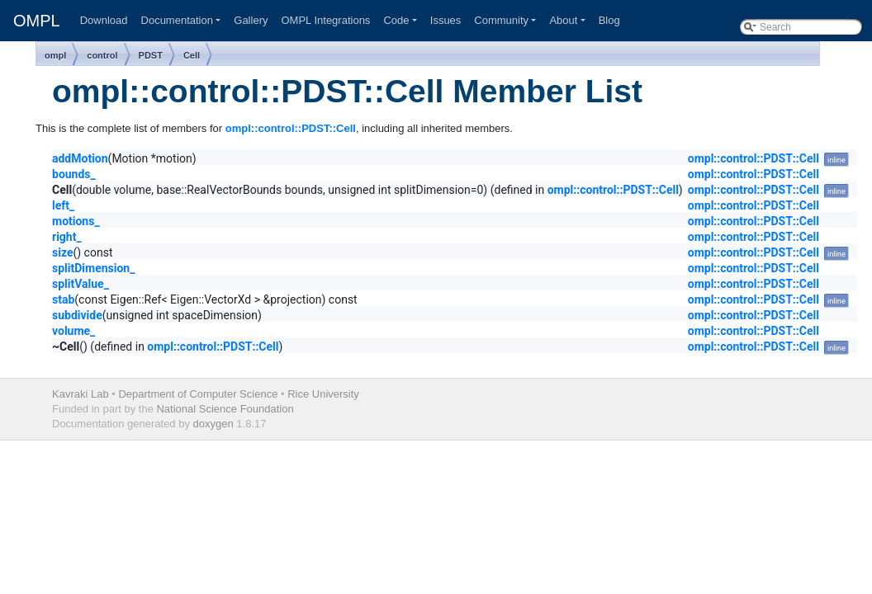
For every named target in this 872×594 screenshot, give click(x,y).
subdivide (77, 315)
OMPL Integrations (325, 20)
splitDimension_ (93, 268)
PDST (151, 55)
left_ (63, 205)
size (62, 252)
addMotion (80, 158)
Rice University (323, 394)
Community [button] (501, 20)
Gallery (251, 20)
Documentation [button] (177, 20)
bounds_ (74, 174)
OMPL (36, 21)
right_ (67, 236)
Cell (191, 55)
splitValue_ (80, 283)
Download (104, 20)
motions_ (76, 221)
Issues (446, 20)
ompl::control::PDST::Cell (290, 128)
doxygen (213, 423)
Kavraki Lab (80, 394)
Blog (609, 20)
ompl (55, 55)
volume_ (73, 330)
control (102, 55)
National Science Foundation (224, 409)
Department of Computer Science (197, 394)
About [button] (563, 20)
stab (63, 299)
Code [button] (396, 20)
